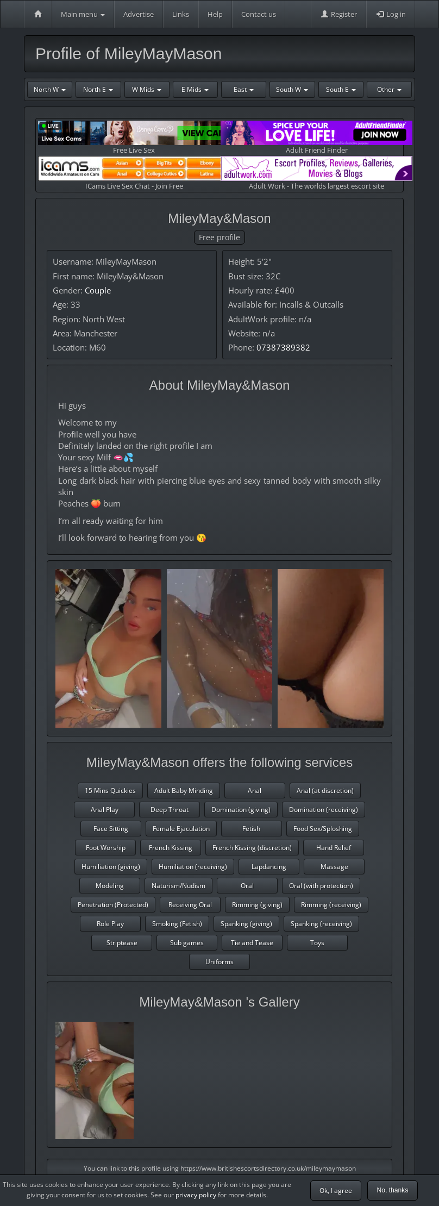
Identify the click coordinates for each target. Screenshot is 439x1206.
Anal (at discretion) (325, 790)
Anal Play (104, 809)
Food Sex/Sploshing (322, 828)
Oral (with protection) (321, 885)
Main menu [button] (83, 14)
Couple (98, 290)
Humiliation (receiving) (193, 866)
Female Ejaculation (181, 828)
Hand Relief (333, 847)
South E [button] (341, 89)
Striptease (121, 942)
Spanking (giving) (246, 923)
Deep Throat (169, 809)
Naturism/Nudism (178, 885)
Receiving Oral (190, 904)
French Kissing (170, 847)
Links (180, 14)
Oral (247, 885)
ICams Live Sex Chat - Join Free (134, 173)
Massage (334, 866)
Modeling (110, 885)
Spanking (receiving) (321, 923)
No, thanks (392, 1190)
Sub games (187, 942)
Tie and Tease (252, 942)
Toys (317, 942)
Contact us (258, 14)
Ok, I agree (335, 1190)
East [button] (244, 89)
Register (338, 14)
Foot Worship (106, 847)
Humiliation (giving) (110, 866)
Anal (254, 790)
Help (215, 14)
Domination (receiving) (323, 809)
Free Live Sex (134, 138)
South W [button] (292, 89)
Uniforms (219, 961)
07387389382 (283, 347)
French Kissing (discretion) (252, 847)
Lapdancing (269, 866)
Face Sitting (110, 828)
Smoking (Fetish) (177, 923)
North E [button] (98, 89)
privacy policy (195, 1194)
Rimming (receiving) (331, 904)
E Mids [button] (195, 89)
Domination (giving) (241, 809)
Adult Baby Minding (183, 790)
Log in (390, 14)
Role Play (110, 923)
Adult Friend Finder (316, 138)
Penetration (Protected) (113, 904)
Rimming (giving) (257, 904)
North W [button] (50, 89)
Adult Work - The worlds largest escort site (316, 173)
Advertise (138, 14)
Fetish (251, 828)
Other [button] (389, 89)
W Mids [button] (146, 89)
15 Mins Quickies (110, 790)
